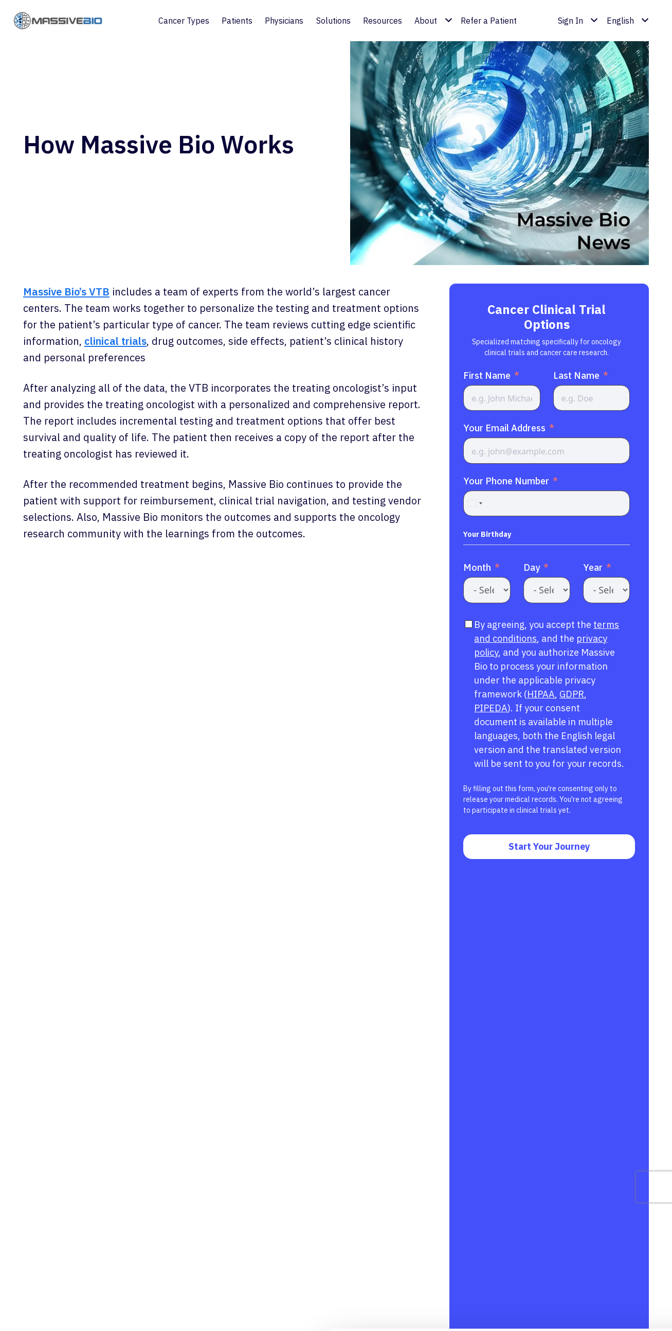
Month (477, 567)
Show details (159, 1310)
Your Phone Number (506, 481)
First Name (487, 375)
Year (593, 567)
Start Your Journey (549, 846)
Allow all (586, 1235)
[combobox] (474, 503)
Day (531, 567)
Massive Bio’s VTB (66, 292)
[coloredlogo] (63, 20)
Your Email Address (504, 428)
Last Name (576, 375)
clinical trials (115, 341)
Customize (586, 1268)
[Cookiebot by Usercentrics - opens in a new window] (67, 1311)
